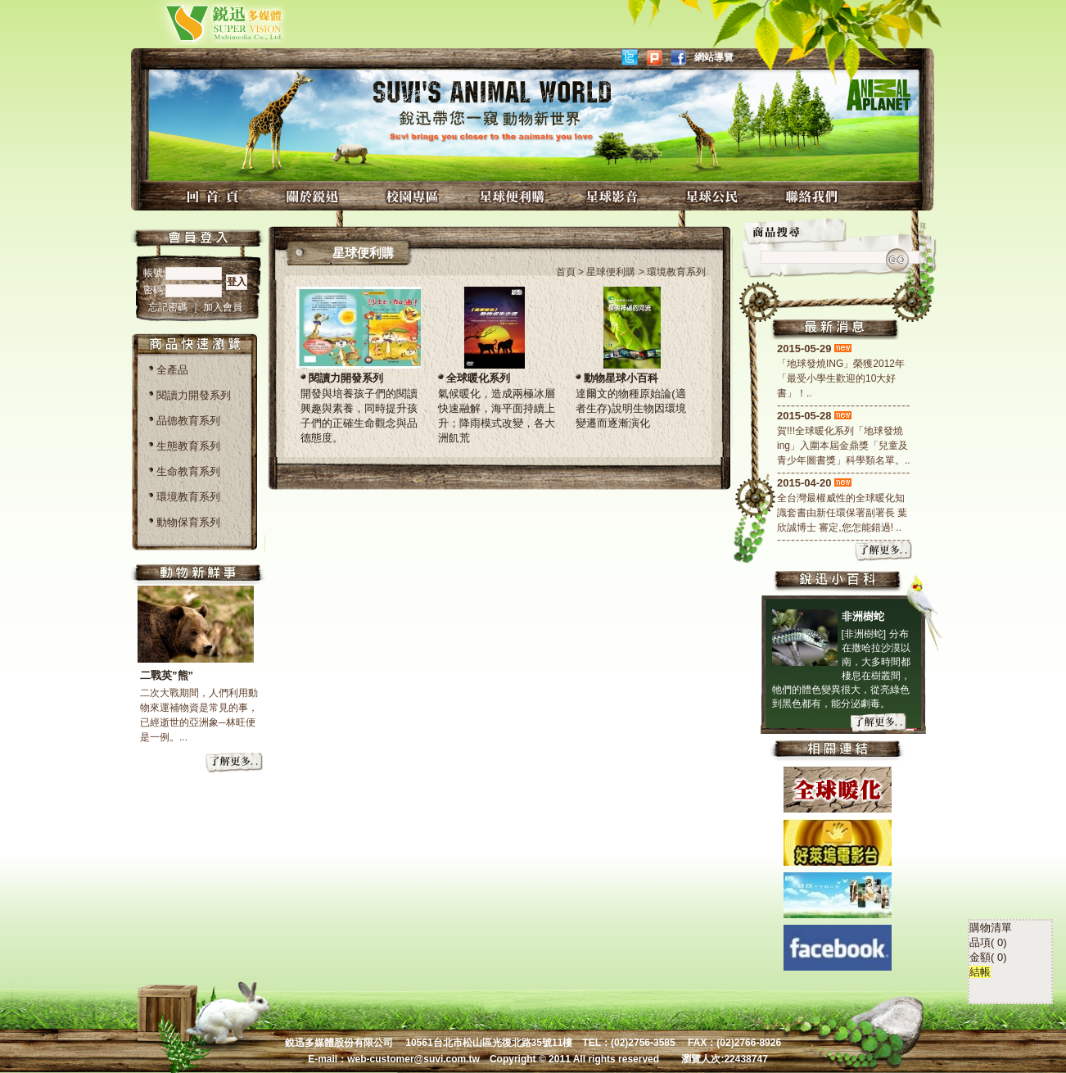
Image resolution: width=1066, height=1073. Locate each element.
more (235, 763)
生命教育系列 (188, 471)
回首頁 (214, 196)
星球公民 (714, 196)
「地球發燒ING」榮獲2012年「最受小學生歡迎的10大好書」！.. (841, 378)
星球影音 (614, 196)
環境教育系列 (188, 497)
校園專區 (414, 196)
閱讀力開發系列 (193, 395)
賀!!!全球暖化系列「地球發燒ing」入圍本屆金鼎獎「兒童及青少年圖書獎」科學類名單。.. (843, 445)
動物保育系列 (188, 522)
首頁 (566, 272)
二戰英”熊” (166, 675)
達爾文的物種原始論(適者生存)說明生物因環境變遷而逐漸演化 (630, 408)
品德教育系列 (188, 420)
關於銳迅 (314, 196)
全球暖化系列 (478, 378)
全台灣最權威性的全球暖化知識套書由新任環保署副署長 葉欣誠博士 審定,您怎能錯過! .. (842, 512)
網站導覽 (714, 57)
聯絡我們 (814, 196)
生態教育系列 (188, 446)
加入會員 (222, 307)
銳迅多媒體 (205, 22)
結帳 (980, 897)
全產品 (172, 370)
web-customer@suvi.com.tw (413, 1059)
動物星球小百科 (621, 378)
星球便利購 (514, 196)
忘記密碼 (169, 307)
